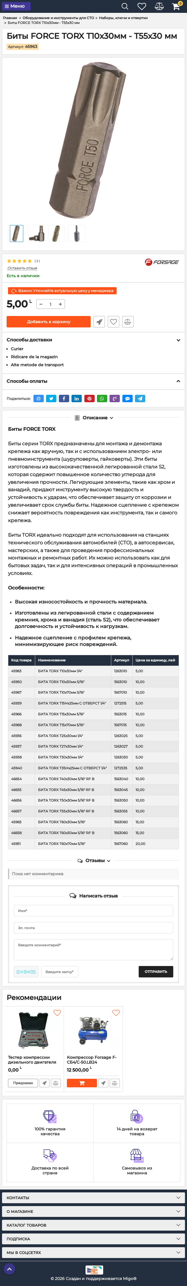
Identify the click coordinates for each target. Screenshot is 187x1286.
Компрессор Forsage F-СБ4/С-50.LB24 (93, 1062)
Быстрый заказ (99, 321)
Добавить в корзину (48, 321)
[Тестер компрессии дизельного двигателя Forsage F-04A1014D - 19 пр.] (34, 1030)
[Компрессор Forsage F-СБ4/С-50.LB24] (93, 1030)
